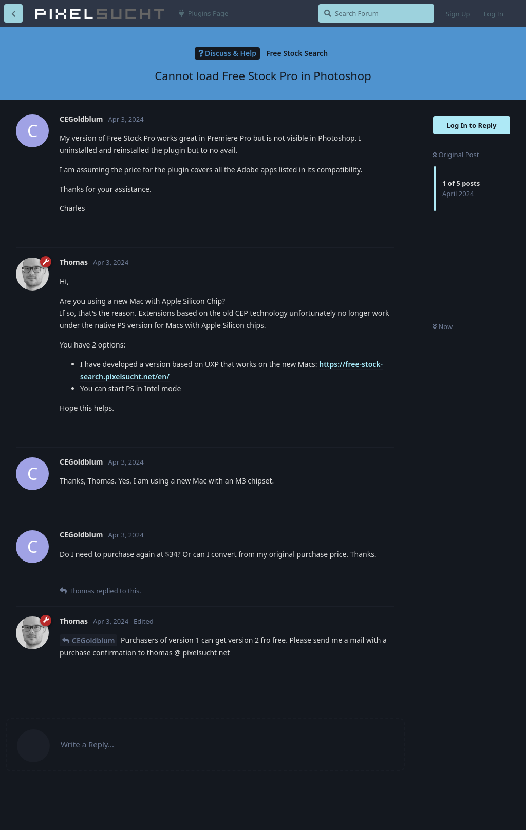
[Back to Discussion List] (13, 13)
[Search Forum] (376, 13)
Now (443, 326)
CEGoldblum (93, 640)
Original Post (456, 154)
